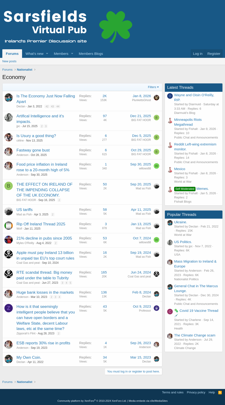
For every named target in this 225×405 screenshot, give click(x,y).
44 (57, 106)
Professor (145, 310)
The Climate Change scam (194, 335)
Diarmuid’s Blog (184, 113)
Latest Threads (180, 87)
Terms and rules (172, 392)
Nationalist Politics (186, 279)
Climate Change (185, 348)
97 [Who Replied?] (105, 116)
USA (177, 254)
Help (212, 392)
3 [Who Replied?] (106, 224)
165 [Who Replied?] (104, 272)
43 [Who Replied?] (105, 306)
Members (61, 54)
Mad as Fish (143, 188)
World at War (183, 181)
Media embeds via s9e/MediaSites (148, 400)
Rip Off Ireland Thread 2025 (40, 224)
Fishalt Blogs (182, 201)
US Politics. (183, 242)
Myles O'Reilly (25, 243)
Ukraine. (180, 222)
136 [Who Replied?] (104, 292)
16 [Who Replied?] (105, 252)
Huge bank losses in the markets (45, 292)
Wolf (19, 228)
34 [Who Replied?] (105, 357)
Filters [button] (152, 87)
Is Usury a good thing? (36, 136)
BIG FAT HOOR (141, 120)
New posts (9, 61)
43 (52, 106)
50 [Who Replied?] (105, 184)
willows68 (145, 168)
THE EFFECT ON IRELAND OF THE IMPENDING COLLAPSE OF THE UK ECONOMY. (44, 190)
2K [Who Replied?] (105, 96)
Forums (12, 54)
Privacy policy (196, 392)
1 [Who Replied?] (106, 164)
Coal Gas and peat (28, 262)
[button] (47, 53)
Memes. (191, 189)
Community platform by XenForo (92, 400)
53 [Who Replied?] (105, 238)
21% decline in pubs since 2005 (44, 238)
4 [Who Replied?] (106, 343)
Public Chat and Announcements (196, 137)
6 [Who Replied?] (106, 136)
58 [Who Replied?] (105, 209)
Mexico (179, 169)
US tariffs (24, 209)
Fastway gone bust (33, 150)
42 (47, 106)
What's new (34, 54)
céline (20, 140)
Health (178, 328)
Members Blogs (91, 54)
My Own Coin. (28, 357)
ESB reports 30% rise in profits (43, 343)
